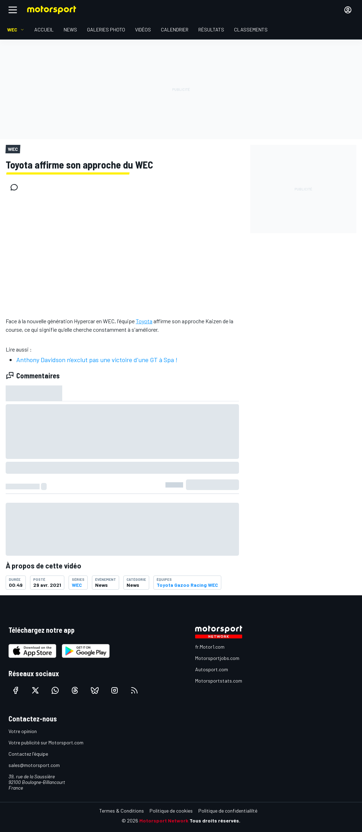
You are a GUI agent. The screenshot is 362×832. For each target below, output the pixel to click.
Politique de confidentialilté (227, 811)
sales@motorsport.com (34, 765)
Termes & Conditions (121, 811)
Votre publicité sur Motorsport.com (45, 742)
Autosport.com (211, 669)
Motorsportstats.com (218, 681)
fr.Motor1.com (209, 647)
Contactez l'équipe (28, 754)
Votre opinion (22, 731)
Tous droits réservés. (214, 821)
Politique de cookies (171, 811)
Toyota (144, 321)
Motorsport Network (163, 821)
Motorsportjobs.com (217, 658)
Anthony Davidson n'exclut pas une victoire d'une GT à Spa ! (96, 360)
